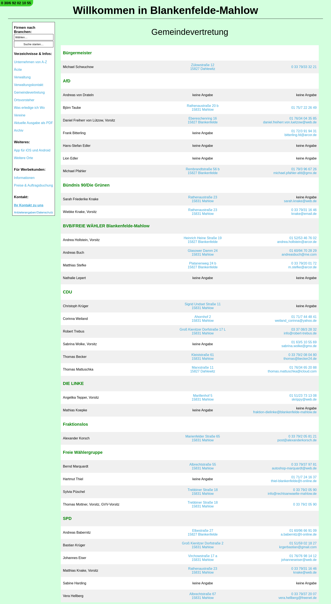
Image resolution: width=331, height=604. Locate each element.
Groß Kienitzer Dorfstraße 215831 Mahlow (203, 545)
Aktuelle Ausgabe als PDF (33, 123)
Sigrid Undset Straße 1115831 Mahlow (203, 306)
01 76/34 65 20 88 (303, 367)
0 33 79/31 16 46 (304, 210)
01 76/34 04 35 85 (303, 118)
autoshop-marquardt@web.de (294, 468)
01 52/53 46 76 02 (303, 238)
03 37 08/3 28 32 (304, 329)
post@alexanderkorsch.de (297, 440)
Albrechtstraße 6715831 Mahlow (202, 596)
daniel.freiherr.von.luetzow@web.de (290, 122)
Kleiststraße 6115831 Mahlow (202, 356)
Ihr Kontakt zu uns (28, 205)
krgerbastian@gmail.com (298, 547)
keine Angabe (203, 95)
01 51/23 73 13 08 (303, 395)
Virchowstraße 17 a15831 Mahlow (202, 558)
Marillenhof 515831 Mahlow (203, 397)
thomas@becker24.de (300, 358)
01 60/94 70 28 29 (303, 250)
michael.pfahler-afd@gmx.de (295, 173)
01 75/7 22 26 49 (304, 107)
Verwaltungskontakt (28, 85)
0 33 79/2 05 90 (305, 490)
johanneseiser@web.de (299, 560)
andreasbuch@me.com (299, 254)
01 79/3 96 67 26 (304, 169)
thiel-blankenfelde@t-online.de (294, 481)
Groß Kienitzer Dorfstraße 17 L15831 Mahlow (203, 331)
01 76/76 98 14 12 (303, 556)
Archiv (18, 130)
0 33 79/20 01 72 (304, 263)
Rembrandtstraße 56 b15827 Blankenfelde (203, 171)
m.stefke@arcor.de (302, 267)
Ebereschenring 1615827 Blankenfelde (202, 120)
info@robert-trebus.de (300, 333)
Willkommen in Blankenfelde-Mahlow (165, 10)
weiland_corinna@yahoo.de (296, 320)
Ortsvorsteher (24, 100)
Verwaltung (22, 77)
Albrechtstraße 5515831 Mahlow (202, 466)
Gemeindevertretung (29, 92)
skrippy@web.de (304, 399)
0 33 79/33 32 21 (304, 67)
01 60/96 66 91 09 (303, 530)
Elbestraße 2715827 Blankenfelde (202, 532)
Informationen (24, 178)
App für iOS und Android (32, 150)
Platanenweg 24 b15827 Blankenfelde (202, 265)
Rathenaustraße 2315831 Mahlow (202, 199)
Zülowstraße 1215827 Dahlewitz (202, 67)
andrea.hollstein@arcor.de (297, 242)
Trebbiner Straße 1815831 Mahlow (203, 491)
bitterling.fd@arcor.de (301, 135)
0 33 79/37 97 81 (304, 464)
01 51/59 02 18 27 (303, 543)
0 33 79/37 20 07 (304, 594)
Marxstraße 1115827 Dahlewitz (202, 369)
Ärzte (18, 69)
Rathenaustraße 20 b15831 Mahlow (202, 107)
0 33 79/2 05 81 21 (303, 436)
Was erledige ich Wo (29, 107)
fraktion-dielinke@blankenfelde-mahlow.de (285, 412)
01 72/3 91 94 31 (304, 131)
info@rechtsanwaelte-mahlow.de (292, 493)
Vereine (19, 115)
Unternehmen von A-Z (30, 62)
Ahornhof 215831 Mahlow (203, 318)
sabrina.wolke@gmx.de (299, 346)
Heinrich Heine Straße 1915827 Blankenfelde (203, 240)
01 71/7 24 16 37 (304, 477)
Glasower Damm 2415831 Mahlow (202, 252)
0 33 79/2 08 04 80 (303, 355)
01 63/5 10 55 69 (304, 342)
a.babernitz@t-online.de (299, 534)
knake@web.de (305, 572)
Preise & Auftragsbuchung (33, 185)
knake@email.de (304, 213)
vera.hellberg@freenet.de (297, 598)
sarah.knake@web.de (300, 201)
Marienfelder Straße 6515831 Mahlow (202, 438)
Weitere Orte (23, 158)
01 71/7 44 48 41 (304, 317)
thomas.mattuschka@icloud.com (292, 371)
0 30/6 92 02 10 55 (16, 3)
